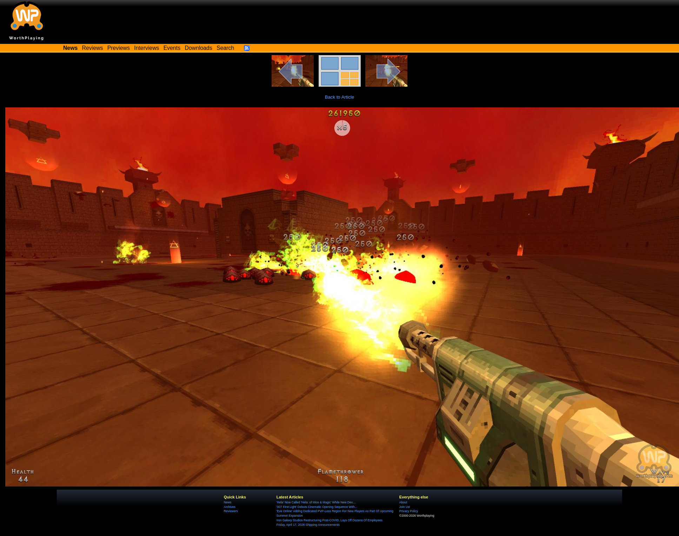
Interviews (146, 48)
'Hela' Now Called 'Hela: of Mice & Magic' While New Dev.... (316, 502)
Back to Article (339, 97)
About (403, 502)
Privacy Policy (408, 511)
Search (225, 48)
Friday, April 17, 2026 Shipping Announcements (308, 525)
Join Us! (404, 507)
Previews (118, 48)
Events (172, 48)
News (227, 502)
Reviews (92, 48)
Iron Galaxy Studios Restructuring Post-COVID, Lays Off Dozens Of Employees (329, 520)
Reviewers (231, 511)
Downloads (198, 48)
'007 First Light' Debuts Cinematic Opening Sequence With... (317, 507)
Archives (229, 507)
